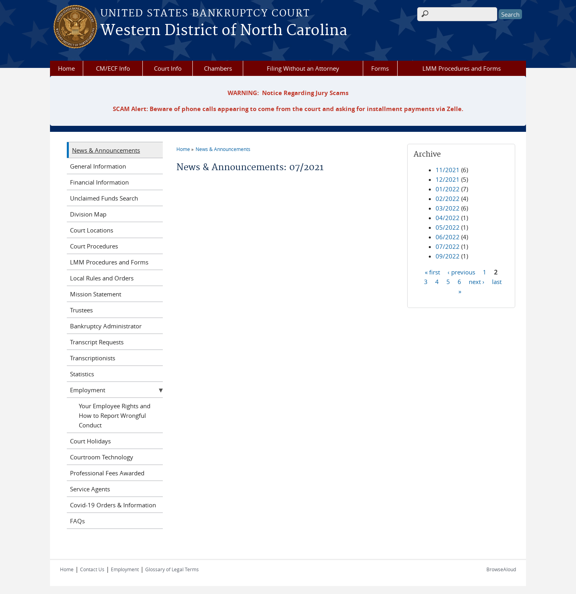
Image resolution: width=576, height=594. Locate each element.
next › (476, 281)
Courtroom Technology (101, 457)
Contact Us (92, 569)
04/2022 (448, 218)
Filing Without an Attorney (303, 68)
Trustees (81, 310)
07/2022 (448, 246)
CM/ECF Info (113, 68)
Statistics (82, 374)
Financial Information (99, 182)
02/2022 (448, 199)
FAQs (77, 521)
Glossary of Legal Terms (172, 569)
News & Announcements (223, 149)
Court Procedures (94, 246)
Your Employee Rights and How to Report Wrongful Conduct (114, 415)
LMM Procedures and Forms (461, 68)
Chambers (218, 68)
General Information (98, 166)
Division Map (88, 214)
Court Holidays (90, 441)
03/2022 (448, 208)
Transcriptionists (92, 358)
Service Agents (90, 489)
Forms (380, 68)
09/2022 (448, 256)
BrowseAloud (501, 569)
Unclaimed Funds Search (104, 198)
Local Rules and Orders (102, 278)
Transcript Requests (97, 342)
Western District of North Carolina (223, 31)
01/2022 (448, 189)
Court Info (168, 68)
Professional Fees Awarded (107, 473)
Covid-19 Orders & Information (113, 505)
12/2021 (448, 179)
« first (432, 272)
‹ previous (461, 272)
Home (66, 68)
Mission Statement (95, 294)
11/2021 (448, 170)
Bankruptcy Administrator (106, 326)
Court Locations (91, 230)
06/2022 (448, 237)
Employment (87, 390)
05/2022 (448, 227)
